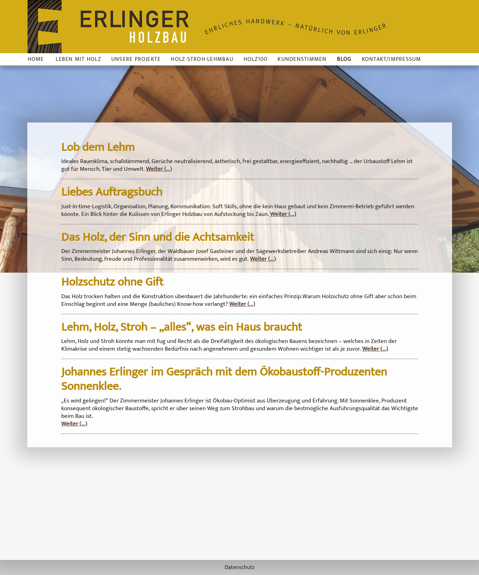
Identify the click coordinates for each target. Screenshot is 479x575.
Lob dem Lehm (98, 147)
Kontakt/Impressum (391, 59)
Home (36, 59)
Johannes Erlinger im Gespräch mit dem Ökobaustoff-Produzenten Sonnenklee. (224, 379)
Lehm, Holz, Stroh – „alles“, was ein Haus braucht (181, 327)
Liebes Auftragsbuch (111, 192)
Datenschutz (240, 567)
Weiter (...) (159, 169)
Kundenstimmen (301, 59)
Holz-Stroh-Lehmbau (202, 59)
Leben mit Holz (78, 59)
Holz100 (256, 59)
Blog (344, 59)
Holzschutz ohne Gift (112, 282)
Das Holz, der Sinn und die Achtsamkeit (157, 237)
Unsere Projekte (136, 59)
